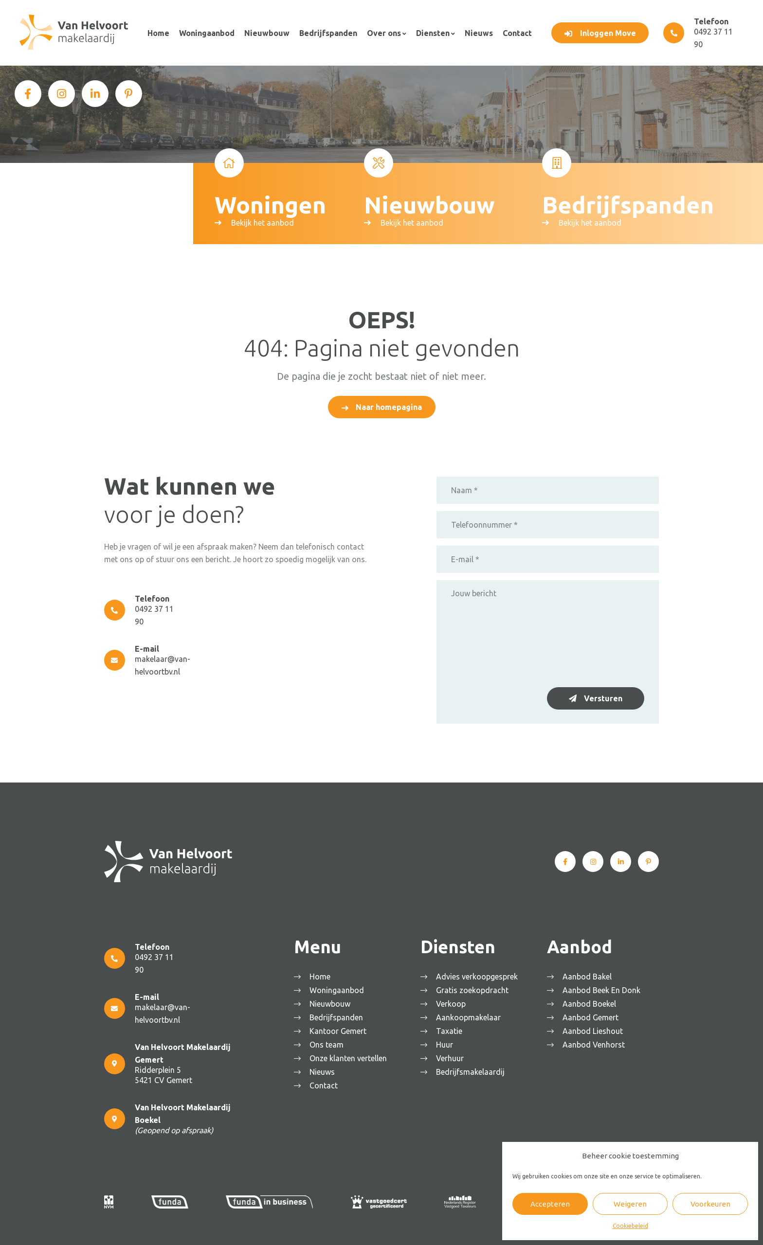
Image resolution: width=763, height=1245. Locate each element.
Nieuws (475, 32)
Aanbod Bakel (588, 975)
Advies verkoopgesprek (478, 975)
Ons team (328, 1043)
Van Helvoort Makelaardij (196, 1228)
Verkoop (452, 1002)
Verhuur (451, 1056)
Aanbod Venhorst (595, 1043)
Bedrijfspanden (326, 32)
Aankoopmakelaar (469, 1016)
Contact (513, 32)
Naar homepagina (389, 405)
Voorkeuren (710, 1204)
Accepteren (550, 1204)
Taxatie (450, 1029)
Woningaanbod (206, 32)
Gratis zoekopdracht (473, 988)
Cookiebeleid (630, 1226)
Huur (445, 1043)
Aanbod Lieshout (594, 1029)
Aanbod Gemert (592, 1016)
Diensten (430, 32)
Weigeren (630, 1204)
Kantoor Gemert (339, 1029)
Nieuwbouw (265, 32)
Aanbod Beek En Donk (603, 988)
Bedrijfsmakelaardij (471, 1070)
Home (158, 32)
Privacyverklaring (341, 1228)
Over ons (381, 32)
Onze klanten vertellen (349, 1056)
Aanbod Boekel (591, 1002)
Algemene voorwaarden (275, 1228)
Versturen (603, 697)
